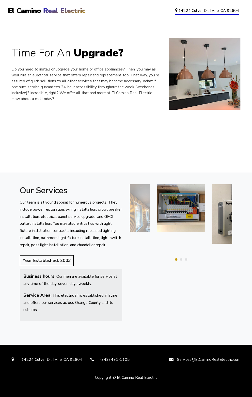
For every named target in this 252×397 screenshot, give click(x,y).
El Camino (46, 11)
